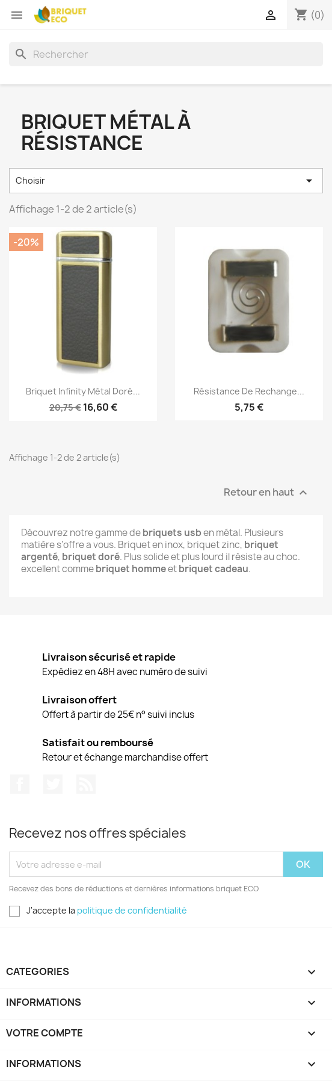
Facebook (19, 784)
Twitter (53, 784)
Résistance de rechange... (249, 391)
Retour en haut (267, 492)
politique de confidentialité (132, 910)
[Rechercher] (166, 54)
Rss (86, 784)
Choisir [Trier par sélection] (166, 180)
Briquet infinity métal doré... (83, 391)
